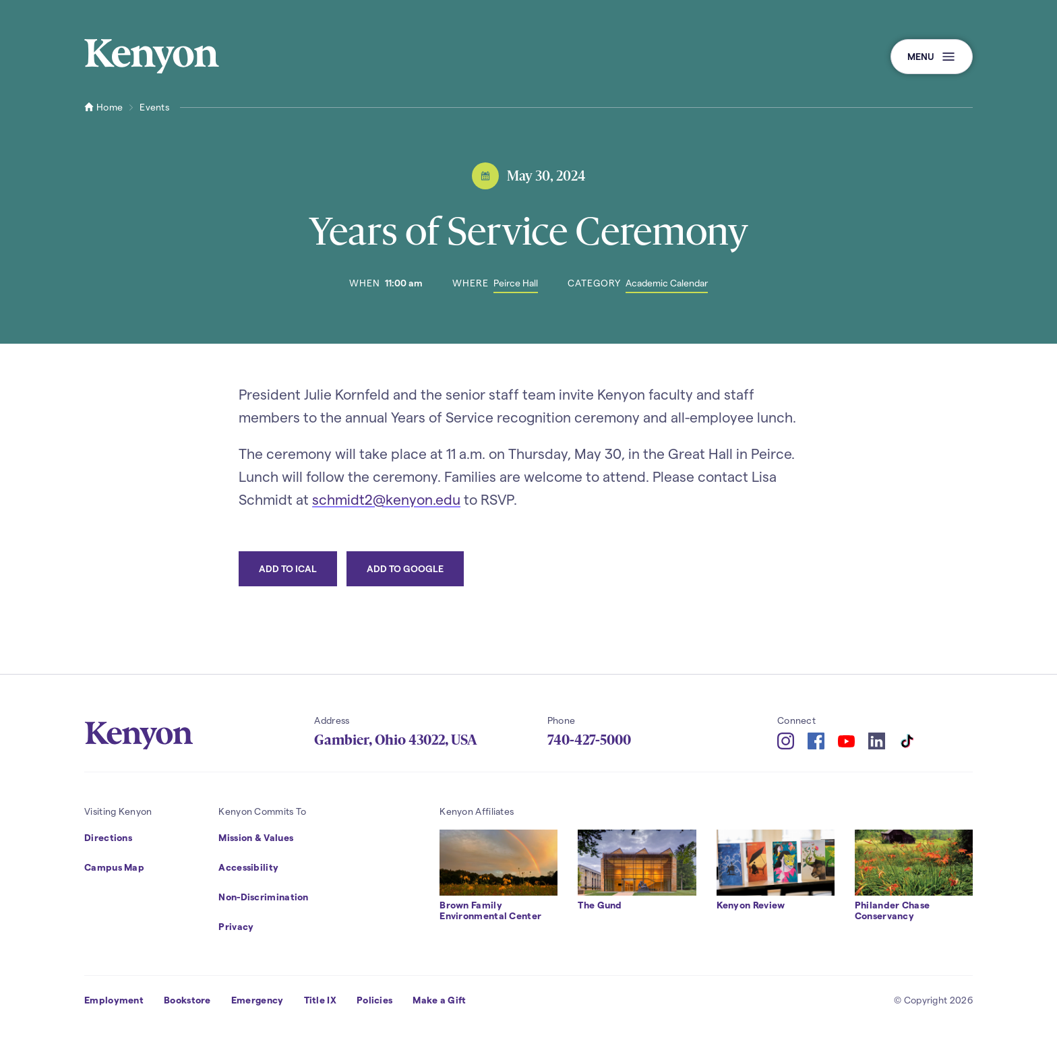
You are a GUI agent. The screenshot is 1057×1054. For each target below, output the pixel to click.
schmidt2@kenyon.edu (386, 499)
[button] (931, 56)
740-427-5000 (589, 740)
